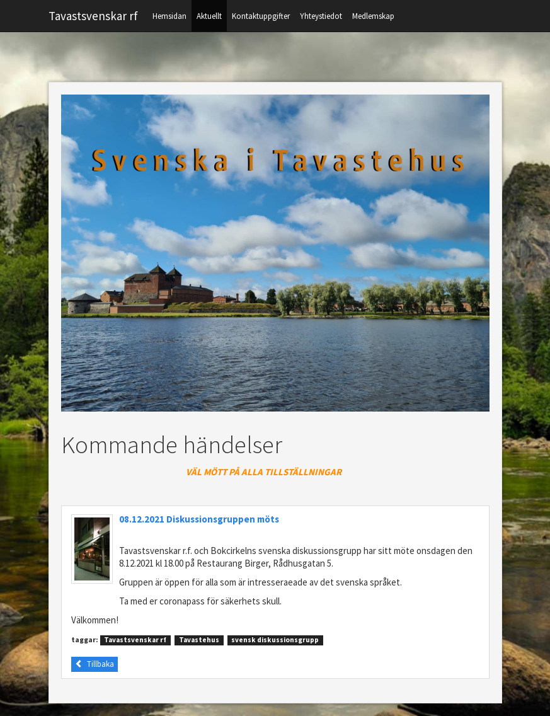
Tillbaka (94, 664)
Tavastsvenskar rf (93, 15)
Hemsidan (169, 16)
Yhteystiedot (321, 16)
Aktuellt (209, 16)
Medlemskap (373, 16)
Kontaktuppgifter (261, 16)
